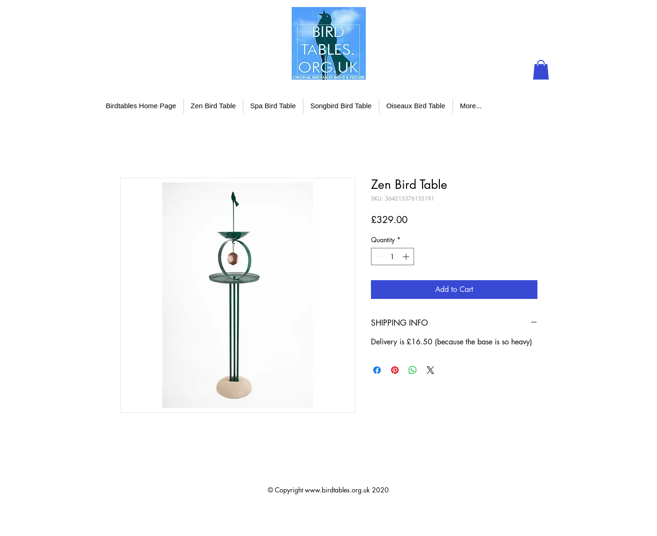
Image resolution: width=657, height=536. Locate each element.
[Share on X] (430, 370)
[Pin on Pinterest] (394, 370)
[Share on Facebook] (377, 370)
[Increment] (407, 256)
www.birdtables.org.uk (337, 489)
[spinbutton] (392, 256)
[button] (541, 70)
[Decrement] (378, 256)
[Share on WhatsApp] (412, 370)
